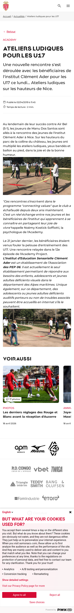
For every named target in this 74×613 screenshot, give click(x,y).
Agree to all (19, 594)
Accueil (7, 16)
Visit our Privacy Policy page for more (23, 585)
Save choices (37, 602)
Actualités (19, 16)
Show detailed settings (15, 580)
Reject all (55, 594)
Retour (9, 31)
